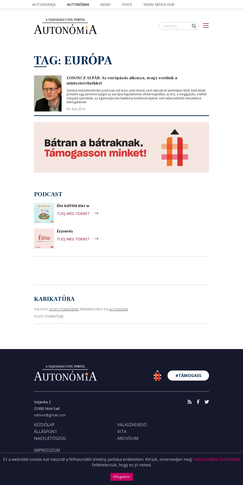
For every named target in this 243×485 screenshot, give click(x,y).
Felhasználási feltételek (216, 459)
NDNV (105, 4)
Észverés (65, 231)
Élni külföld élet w (73, 206)
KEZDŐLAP (44, 424)
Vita (121, 431)
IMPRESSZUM (47, 450)
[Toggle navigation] (206, 26)
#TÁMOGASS (188, 375)
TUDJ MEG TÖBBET (77, 213)
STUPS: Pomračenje (64, 309)
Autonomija (44, 4)
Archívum (127, 438)
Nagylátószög (50, 438)
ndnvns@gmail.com (50, 415)
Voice (127, 4)
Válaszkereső (132, 424)
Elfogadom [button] (121, 476)
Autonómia (78, 4)
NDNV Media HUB (159, 4)
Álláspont (45, 431)
